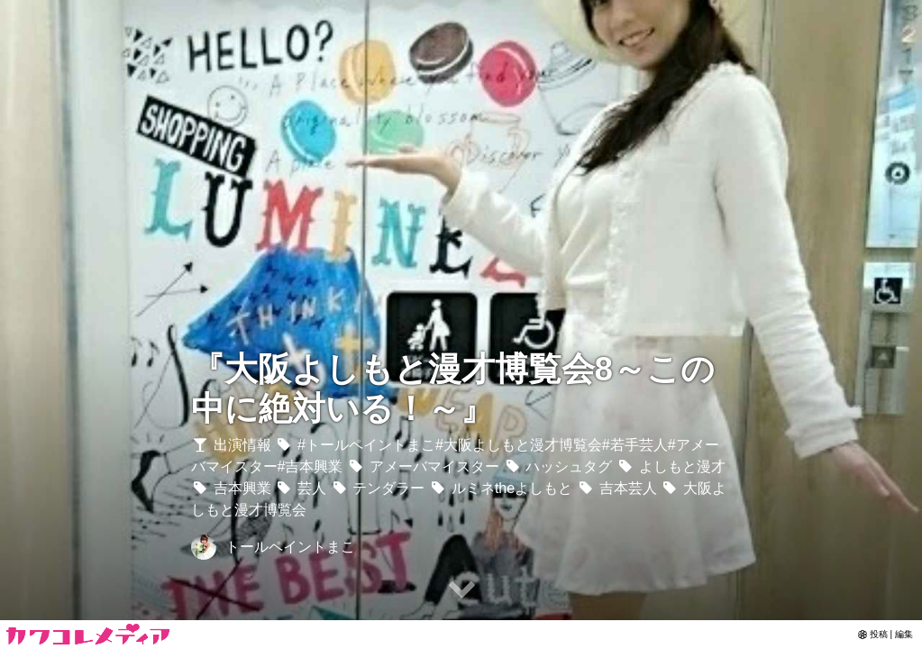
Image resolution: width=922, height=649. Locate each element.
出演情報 (231, 444)
